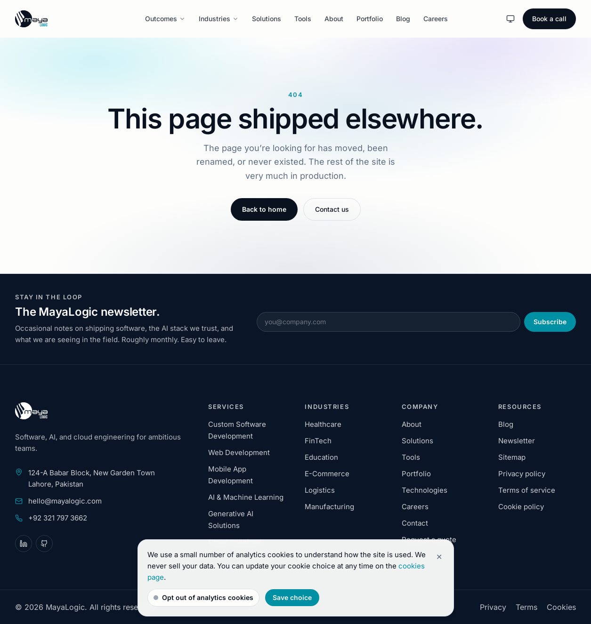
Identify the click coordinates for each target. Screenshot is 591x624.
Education (321, 457)
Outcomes (165, 19)
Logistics (320, 490)
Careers (435, 19)
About (333, 19)
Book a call (549, 19)
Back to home (264, 209)
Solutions (266, 19)
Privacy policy (521, 473)
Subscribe (550, 322)
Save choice (292, 597)
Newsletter (516, 440)
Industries (219, 19)
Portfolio (369, 19)
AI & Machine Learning (245, 497)
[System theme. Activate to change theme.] (510, 18)
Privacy (493, 607)
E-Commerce (327, 473)
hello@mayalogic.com (65, 500)
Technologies (424, 490)
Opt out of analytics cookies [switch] (203, 597)
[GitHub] (44, 543)
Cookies (561, 607)
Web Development (239, 452)
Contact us (332, 209)
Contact (415, 523)
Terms (526, 607)
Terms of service (526, 490)
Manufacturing (329, 506)
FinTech (318, 440)
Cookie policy (521, 506)
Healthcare (323, 424)
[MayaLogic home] (52, 18)
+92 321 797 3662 (57, 517)
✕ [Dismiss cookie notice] (439, 556)
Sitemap (512, 457)
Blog (403, 19)
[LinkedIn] (23, 543)
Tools (302, 19)
